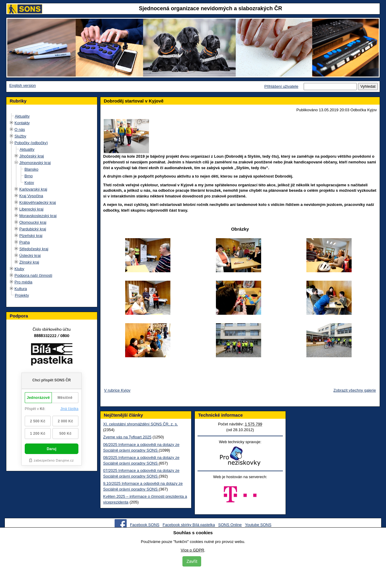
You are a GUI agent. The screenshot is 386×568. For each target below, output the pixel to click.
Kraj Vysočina (31, 196)
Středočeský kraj (33, 249)
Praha (24, 242)
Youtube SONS (258, 524)
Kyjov (29, 182)
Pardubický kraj (32, 229)
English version (22, 85)
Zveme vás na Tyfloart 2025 (127, 437)
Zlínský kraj (29, 262)
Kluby (19, 269)
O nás (19, 129)
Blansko (31, 169)
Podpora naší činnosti (33, 275)
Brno (28, 176)
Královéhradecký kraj (37, 202)
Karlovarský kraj (33, 189)
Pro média (23, 282)
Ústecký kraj (30, 255)
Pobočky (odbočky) (31, 142)
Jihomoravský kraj (35, 162)
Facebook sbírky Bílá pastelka (189, 524)
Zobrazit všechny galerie (355, 390)
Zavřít (191, 561)
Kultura (20, 288)
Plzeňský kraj (31, 235)
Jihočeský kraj (31, 156)
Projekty (22, 295)
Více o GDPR (192, 550)
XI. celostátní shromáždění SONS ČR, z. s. (140, 424)
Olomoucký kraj (32, 222)
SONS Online (230, 524)
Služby (20, 136)
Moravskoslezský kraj (38, 215)
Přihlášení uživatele (281, 86)
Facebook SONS (145, 524)
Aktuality (22, 116)
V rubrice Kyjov (117, 390)
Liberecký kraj (31, 209)
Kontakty (22, 123)
